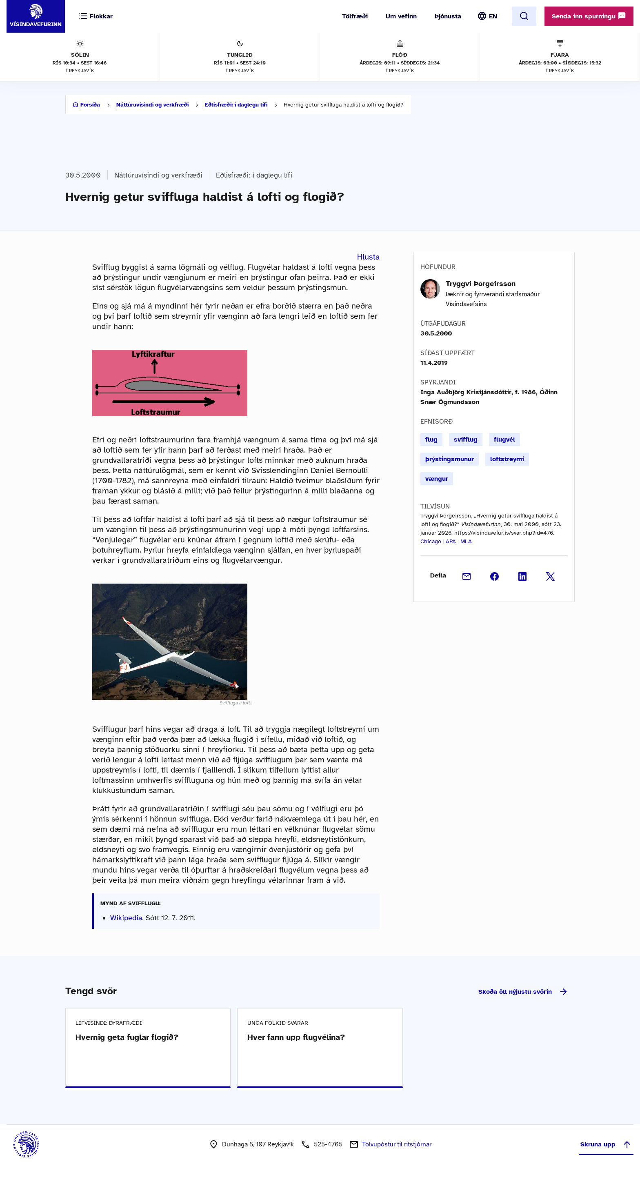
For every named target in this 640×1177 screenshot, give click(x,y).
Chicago (430, 541)
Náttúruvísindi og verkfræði (152, 104)
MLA (466, 541)
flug (431, 439)
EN (493, 16)
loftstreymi (507, 459)
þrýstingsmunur (449, 459)
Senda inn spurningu (589, 15)
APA (451, 541)
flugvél (504, 439)
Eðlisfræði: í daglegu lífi (236, 104)
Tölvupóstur (396, 1144)
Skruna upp (606, 1144)
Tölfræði (355, 16)
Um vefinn (401, 16)
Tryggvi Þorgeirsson (481, 283)
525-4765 (328, 1144)
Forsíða (90, 104)
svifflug (466, 439)
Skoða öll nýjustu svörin (523, 992)
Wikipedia (126, 917)
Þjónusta (448, 16)
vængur (436, 479)
